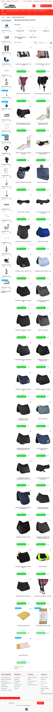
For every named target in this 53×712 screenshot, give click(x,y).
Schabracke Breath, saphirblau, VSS (23, 360)
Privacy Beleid (4, 688)
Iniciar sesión (41, 1)
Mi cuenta (16, 688)
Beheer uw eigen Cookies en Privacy (10, 698)
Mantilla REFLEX (43, 566)
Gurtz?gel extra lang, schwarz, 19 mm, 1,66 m (7, 119)
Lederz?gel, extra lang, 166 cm (7, 287)
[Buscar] (26, 5)
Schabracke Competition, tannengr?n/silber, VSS (43, 537)
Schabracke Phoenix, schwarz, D (23, 330)
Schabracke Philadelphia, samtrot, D (42, 301)
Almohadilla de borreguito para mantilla (43, 153)
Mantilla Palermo (43, 330)
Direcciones (30, 683)
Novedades (16, 683)
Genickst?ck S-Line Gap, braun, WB (7, 75)
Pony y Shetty (33, 31)
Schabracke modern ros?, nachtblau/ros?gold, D (23, 449)
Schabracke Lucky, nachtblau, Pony (23, 390)
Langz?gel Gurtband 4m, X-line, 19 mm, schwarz (7, 265)
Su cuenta (31, 674)
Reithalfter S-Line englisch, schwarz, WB (7, 198)
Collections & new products (12, 10)
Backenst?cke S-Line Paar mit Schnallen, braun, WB (7, 209)
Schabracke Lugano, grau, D (23, 537)
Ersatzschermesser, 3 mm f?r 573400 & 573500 (7, 142)
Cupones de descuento (32, 684)
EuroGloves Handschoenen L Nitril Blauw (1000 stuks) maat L (7, 41)
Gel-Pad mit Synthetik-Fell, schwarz (43, 212)
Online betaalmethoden (6, 683)
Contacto (3, 1)
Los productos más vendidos (6, 292)
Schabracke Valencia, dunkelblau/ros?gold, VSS (23, 478)
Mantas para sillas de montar (20, 38)
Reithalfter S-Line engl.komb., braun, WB (7, 186)
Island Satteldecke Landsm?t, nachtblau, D (23, 508)
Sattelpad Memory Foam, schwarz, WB (43, 478)
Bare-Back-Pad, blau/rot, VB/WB (43, 596)
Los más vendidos (6, 20)
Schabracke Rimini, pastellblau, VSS (23, 301)
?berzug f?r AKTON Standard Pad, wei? (23, 153)
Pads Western (20, 31)
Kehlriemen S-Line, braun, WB (7, 220)
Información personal (32, 677)
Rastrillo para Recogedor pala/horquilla (7, 97)
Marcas (4, 13)
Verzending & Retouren (6, 677)
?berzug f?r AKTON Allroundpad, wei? (43, 124)
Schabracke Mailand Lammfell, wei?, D (23, 567)
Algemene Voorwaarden (6, 679)
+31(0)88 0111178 (14, 1)
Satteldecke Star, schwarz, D (23, 241)
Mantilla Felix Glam (43, 241)
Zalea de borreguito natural (23, 182)
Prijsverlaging (17, 681)
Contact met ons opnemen (6, 690)
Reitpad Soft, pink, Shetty (23, 93)
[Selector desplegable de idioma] (30, 1)
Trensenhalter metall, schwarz (7, 153)
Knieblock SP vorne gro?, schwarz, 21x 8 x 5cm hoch (7, 52)
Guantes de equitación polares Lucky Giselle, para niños (7, 164)
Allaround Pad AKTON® (23, 625)
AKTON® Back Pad (23, 655)
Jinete (23, 10)
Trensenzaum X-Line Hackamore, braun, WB (7, 276)
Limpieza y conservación (39, 10)
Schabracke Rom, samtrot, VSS (43, 271)
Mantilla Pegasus (43, 418)
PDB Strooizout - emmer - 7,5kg (7, 30)
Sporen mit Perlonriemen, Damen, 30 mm (7, 131)
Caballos (29, 10)
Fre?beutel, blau (6, 108)
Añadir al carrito (21, 71)
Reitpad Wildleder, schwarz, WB (43, 93)
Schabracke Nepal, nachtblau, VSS (43, 390)
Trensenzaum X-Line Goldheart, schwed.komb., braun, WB (7, 253)
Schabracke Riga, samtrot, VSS (23, 271)
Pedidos (29, 679)
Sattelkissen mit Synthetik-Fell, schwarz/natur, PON (23, 124)
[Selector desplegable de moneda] (25, 1)
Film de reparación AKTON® (43, 625)
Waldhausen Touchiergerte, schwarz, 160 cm (7, 175)
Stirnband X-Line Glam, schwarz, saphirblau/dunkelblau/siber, (7, 242)
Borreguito (46, 31)
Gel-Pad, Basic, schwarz (23, 212)
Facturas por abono (32, 681)
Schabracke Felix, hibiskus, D (23, 596)
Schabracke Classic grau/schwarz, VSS (23, 419)
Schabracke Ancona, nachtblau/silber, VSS (43, 508)
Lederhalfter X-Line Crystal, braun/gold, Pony (7, 231)
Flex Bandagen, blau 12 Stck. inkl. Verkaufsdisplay (7, 64)
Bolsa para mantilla (43, 182)
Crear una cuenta (48, 1)
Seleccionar (43, 43)
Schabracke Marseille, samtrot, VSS (43, 360)
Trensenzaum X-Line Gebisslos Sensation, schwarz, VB (7, 86)
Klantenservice (4, 681)
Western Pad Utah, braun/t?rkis (42, 64)
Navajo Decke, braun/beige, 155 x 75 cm (23, 64)
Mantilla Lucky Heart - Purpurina (43, 449)
